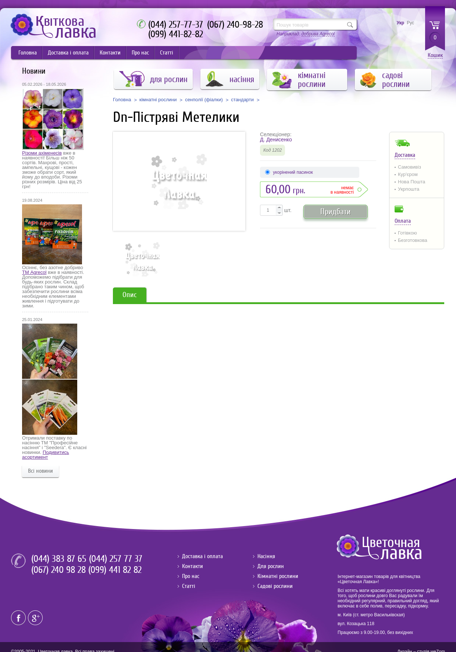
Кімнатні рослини (277, 576)
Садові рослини (275, 586)
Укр (400, 22)
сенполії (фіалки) (204, 99)
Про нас (140, 52)
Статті (166, 52)
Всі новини (40, 471)
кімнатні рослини (158, 99)
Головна (27, 52)
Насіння (266, 556)
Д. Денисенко (276, 139)
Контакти (110, 52)
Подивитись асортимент (45, 455)
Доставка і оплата (68, 52)
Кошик (435, 55)
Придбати (335, 211)
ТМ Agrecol (34, 272)
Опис (129, 294)
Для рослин (270, 566)
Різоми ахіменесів (42, 153)
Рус (410, 22)
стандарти (242, 99)
